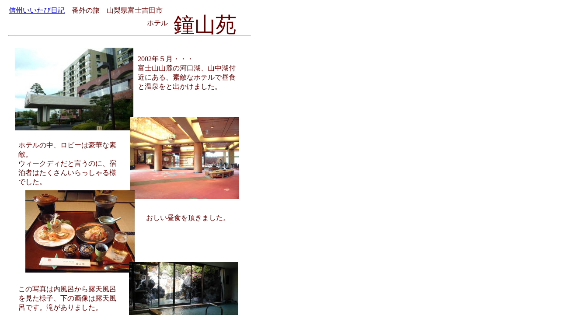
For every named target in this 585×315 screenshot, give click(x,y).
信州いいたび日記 (37, 10)
